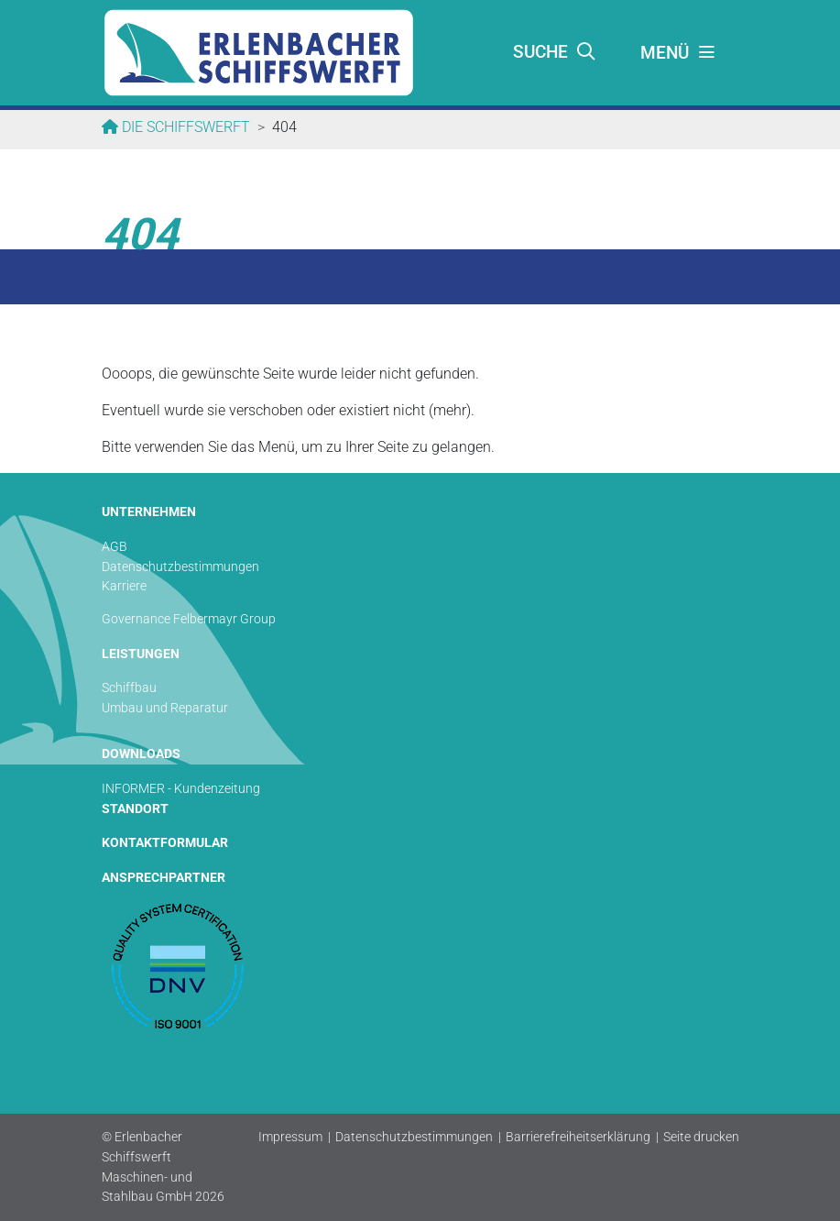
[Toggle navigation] (678, 53)
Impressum (290, 1137)
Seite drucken (701, 1137)
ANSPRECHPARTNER (163, 878)
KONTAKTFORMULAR (165, 843)
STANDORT (135, 809)
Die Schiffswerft (184, 127)
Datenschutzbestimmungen (414, 1137)
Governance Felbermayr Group (189, 619)
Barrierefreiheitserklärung (578, 1137)
